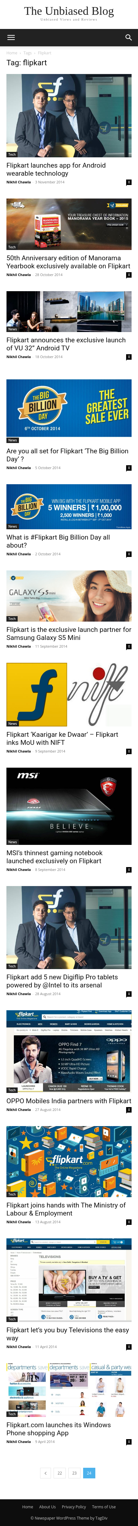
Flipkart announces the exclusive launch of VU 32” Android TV (66, 344)
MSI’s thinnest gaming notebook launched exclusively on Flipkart (54, 857)
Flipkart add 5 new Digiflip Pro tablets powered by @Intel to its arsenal (62, 981)
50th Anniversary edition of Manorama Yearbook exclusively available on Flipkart (68, 262)
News (12, 329)
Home (11, 53)
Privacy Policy (74, 1507)
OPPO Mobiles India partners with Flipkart (68, 1101)
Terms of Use (104, 1507)
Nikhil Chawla (18, 182)
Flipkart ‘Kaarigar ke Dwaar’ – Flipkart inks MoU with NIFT (62, 738)
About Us (47, 1507)
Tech (12, 154)
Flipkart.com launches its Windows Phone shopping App (58, 1429)
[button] (11, 37)
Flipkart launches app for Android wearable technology (56, 169)
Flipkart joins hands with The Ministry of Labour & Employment (66, 1209)
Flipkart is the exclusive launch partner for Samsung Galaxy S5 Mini (68, 634)
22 (59, 1473)
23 (74, 1473)
